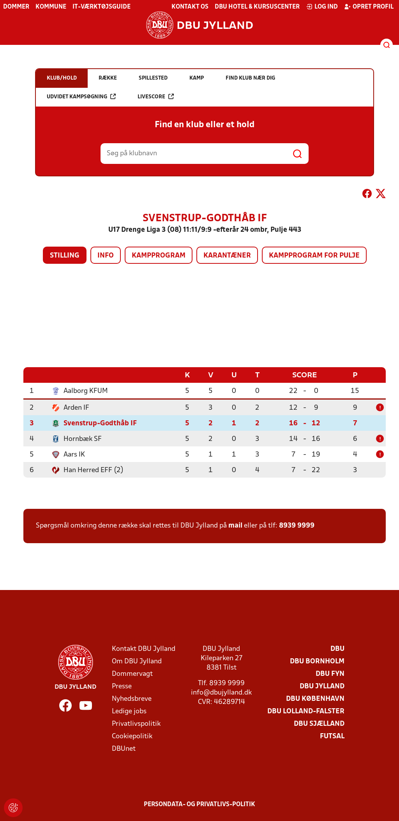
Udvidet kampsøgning (81, 97)
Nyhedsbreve (132, 698)
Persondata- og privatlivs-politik (199, 804)
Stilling (64, 255)
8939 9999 (296, 525)
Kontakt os (189, 7)
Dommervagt (132, 673)
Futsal (332, 736)
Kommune (50, 7)
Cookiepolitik (132, 736)
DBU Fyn (330, 673)
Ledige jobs (129, 711)
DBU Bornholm (317, 661)
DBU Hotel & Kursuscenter (257, 7)
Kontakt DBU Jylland (143, 648)
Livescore (156, 97)
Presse (122, 686)
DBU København (315, 698)
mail (235, 525)
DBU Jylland (322, 686)
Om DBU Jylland (137, 661)
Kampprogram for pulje (314, 255)
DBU (337, 648)
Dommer (16, 7)
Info (105, 255)
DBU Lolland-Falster (305, 711)
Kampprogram (158, 255)
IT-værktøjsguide (101, 7)
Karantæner (227, 255)
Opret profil (369, 6)
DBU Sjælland (319, 723)
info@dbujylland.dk (221, 692)
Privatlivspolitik (136, 723)
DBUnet (124, 748)
